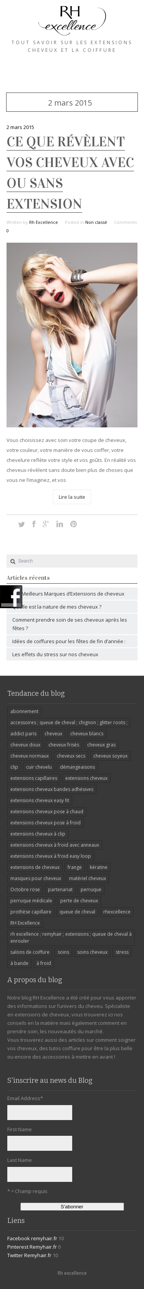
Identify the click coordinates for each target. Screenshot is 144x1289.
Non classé (96, 222)
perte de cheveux (79, 900)
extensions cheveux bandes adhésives (51, 789)
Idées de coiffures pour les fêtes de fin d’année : (69, 641)
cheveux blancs (86, 733)
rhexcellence (117, 911)
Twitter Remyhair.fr (29, 1255)
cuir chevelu (39, 767)
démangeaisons (77, 767)
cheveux (53, 733)
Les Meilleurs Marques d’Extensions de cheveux (68, 593)
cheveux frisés (63, 744)
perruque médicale (31, 900)
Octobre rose (25, 889)
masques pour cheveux (35, 878)
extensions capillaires (33, 778)
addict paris (23, 733)
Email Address (25, 1098)
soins (63, 952)
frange (75, 867)
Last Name (19, 1160)
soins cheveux (92, 952)
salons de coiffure (30, 952)
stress (122, 952)
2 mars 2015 (20, 127)
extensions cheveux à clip (37, 834)
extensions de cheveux (35, 867)
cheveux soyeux (110, 756)
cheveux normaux (29, 756)
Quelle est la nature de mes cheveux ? (56, 606)
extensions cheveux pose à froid (45, 822)
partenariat (60, 889)
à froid (43, 963)
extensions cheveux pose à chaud (46, 811)
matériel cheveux (87, 878)
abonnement (24, 711)
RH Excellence (25, 923)
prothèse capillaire (30, 911)
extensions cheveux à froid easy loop (50, 856)
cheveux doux (25, 744)
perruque (91, 889)
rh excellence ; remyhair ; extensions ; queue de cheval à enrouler (71, 937)
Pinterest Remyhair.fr (32, 1246)
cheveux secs (71, 756)
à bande (19, 963)
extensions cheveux (86, 778)
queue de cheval (77, 911)
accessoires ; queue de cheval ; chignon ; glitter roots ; (68, 722)
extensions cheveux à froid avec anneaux (54, 845)
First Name (19, 1129)
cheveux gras (101, 744)
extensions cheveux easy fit (39, 800)
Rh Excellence (43, 222)
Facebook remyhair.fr (32, 1238)
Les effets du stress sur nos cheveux (55, 654)
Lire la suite (72, 496)
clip (14, 767)
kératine (99, 867)
